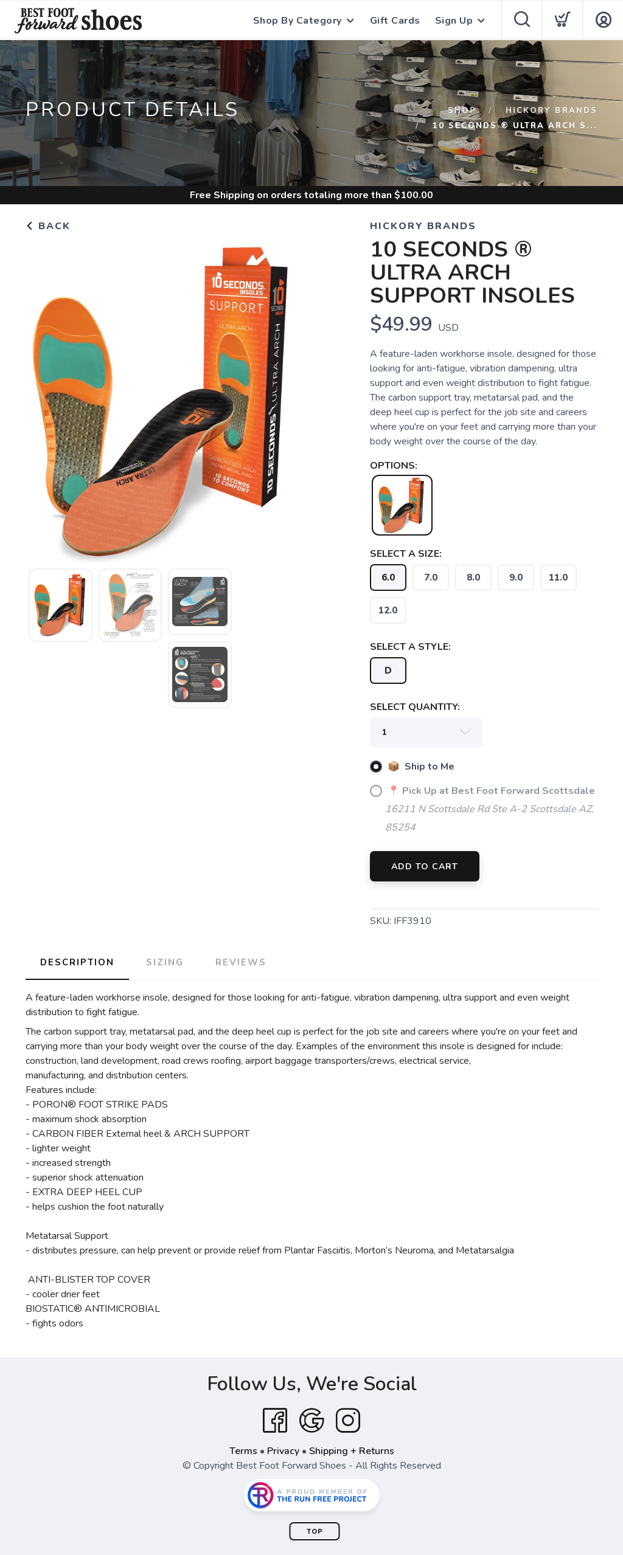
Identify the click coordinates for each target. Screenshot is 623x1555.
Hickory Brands (551, 110)
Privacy (283, 1451)
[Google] (311, 1420)
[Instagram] (348, 1420)
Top (315, 1531)
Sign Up (454, 20)
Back (48, 226)
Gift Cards (395, 20)
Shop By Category (297, 20)
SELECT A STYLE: (410, 646)
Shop (462, 110)
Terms (243, 1451)
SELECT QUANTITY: (415, 707)
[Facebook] (275, 1420)
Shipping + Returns (351, 1451)
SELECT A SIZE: (406, 553)
